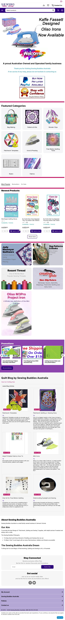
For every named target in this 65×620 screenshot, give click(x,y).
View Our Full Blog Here (8, 382)
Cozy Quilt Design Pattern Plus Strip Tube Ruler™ (10, 361)
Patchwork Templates (9, 413)
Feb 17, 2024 (37, 409)
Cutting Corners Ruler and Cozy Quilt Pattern (52, 361)
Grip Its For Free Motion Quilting (12, 498)
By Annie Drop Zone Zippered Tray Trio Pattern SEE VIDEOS (30, 219)
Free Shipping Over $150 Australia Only (31, 361)
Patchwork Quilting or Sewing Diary (45, 413)
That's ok (60, 617)
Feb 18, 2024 (7, 409)
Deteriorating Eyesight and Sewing (44, 498)
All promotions (7, 368)
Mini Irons (36, 456)
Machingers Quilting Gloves (9, 219)
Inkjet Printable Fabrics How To (12, 456)
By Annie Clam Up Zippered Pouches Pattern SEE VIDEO (51, 219)
